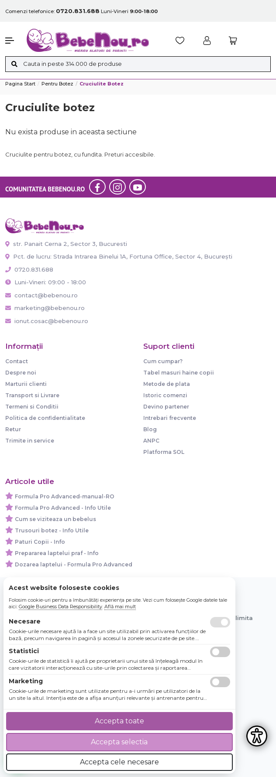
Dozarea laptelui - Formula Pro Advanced (73, 564)
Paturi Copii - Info (40, 541)
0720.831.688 (29, 269)
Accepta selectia (119, 742)
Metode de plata (166, 384)
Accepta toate (119, 721)
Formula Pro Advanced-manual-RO (64, 496)
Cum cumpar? (163, 361)
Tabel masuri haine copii (178, 372)
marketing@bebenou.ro (45, 307)
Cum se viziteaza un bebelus (55, 519)
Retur (13, 429)
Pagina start (20, 84)
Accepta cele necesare (119, 762)
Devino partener (166, 406)
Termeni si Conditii (32, 406)
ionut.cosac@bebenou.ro (46, 320)
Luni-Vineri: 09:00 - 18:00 (45, 282)
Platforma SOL (163, 452)
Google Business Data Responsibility (60, 606)
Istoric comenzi (165, 395)
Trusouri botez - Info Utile (52, 530)
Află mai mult (120, 606)
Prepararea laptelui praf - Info (57, 553)
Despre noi (20, 372)
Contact (16, 361)
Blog (150, 429)
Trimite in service (29, 440)
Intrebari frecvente (169, 418)
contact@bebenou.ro (41, 295)
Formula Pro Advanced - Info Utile (63, 507)
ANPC (151, 440)
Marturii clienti (26, 384)
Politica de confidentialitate (45, 418)
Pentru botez (57, 84)
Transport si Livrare (32, 395)
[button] (11, 40)
